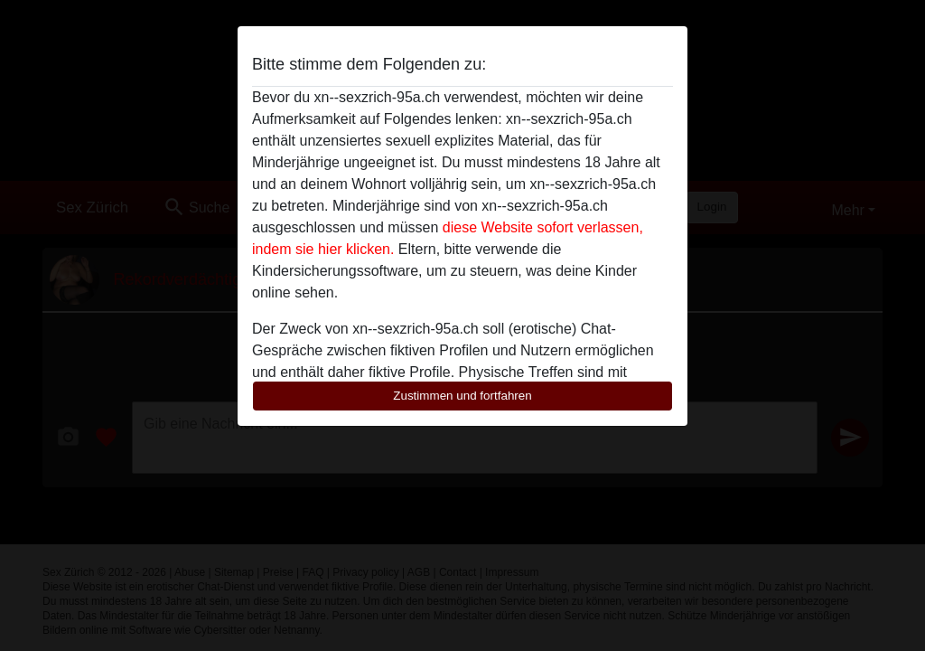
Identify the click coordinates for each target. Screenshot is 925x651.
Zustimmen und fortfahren (462, 395)
